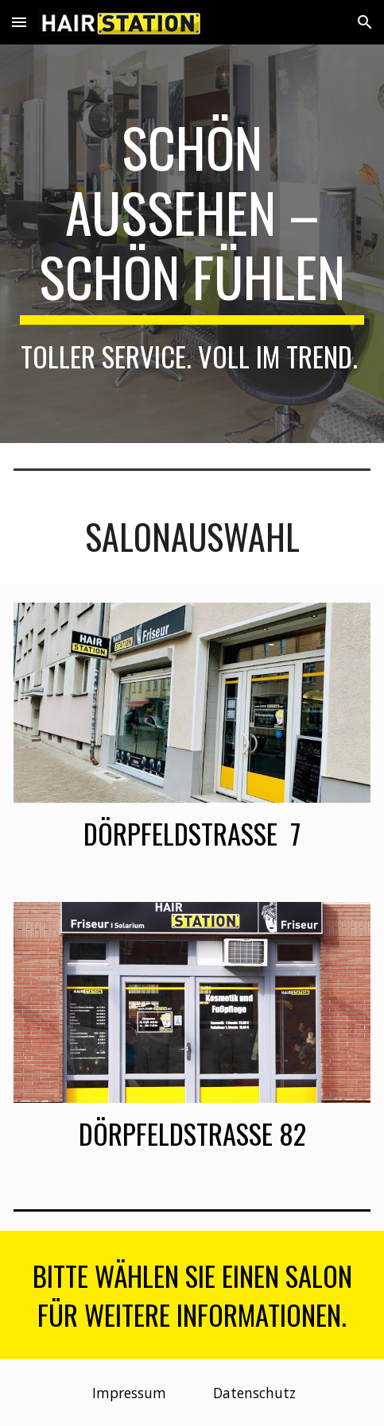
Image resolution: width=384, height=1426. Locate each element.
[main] (192, 244)
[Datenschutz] (254, 1393)
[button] (19, 22)
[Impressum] (129, 1393)
